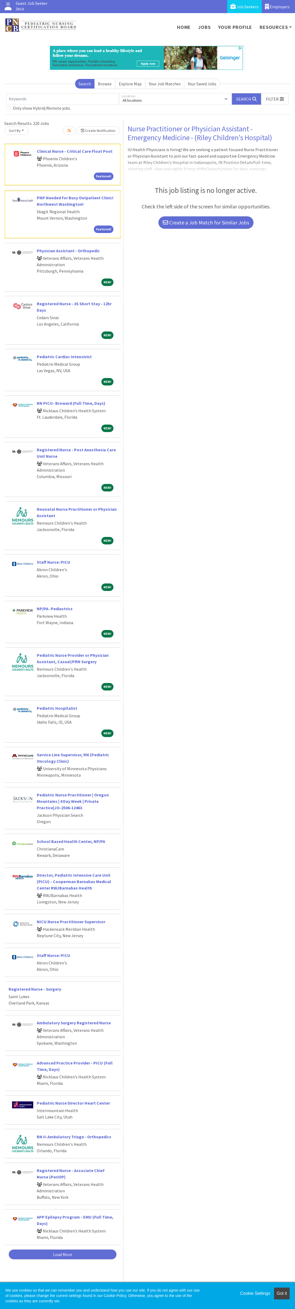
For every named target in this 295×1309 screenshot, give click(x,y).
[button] (275, 99)
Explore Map (130, 83)
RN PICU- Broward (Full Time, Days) (71, 403)
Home (184, 27)
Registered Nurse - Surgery (35, 989)
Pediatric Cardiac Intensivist (64, 356)
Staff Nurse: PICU (53, 562)
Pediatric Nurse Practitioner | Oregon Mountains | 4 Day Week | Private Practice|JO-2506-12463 (73, 801)
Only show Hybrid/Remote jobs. (42, 108)
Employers (277, 6)
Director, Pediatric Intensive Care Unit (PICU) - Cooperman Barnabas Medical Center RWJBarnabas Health (74, 881)
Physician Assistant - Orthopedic (68, 250)
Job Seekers (244, 6)
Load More (62, 1254)
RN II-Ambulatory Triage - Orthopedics (74, 1136)
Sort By (15, 130)
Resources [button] (274, 27)
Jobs (204, 27)
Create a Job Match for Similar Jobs (206, 222)
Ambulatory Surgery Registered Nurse (74, 1022)
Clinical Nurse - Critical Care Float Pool (74, 151)
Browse (105, 83)
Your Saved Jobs (202, 83)
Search (85, 83)
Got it (282, 1293)
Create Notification (98, 130)
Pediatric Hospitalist (57, 708)
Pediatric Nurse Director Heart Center (73, 1103)
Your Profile (235, 27)
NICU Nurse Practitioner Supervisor (71, 921)
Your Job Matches (165, 83)
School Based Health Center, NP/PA (71, 841)
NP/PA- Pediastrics (55, 608)
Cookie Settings (255, 1293)
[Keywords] (62, 99)
